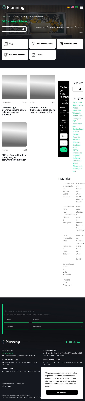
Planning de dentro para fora (77, 168)
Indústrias (69, 27)
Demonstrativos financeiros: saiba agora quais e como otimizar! (42, 109)
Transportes (79, 27)
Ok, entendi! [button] (62, 392)
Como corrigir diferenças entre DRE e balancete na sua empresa (14, 111)
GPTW (75, 150)
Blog (8, 44)
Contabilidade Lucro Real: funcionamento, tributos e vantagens (69, 215)
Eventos (37, 55)
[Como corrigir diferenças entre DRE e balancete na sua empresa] (14, 87)
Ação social (77, 102)
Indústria (76, 158)
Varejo (81, 32)
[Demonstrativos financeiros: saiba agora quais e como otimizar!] (42, 87)
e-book (76, 132)
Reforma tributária (42, 44)
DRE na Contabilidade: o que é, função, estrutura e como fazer (14, 157)
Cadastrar (65, 150)
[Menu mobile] (81, 8)
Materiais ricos (68, 44)
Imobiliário (60, 27)
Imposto (76, 155)
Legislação (77, 161)
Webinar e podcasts (14, 55)
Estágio (76, 134)
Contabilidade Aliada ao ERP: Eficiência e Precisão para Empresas (68, 274)
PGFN (75, 163)
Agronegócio (40, 27)
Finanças (5, 150)
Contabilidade (6, 102)
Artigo (32, 102)
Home (4, 17)
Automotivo (51, 27)
